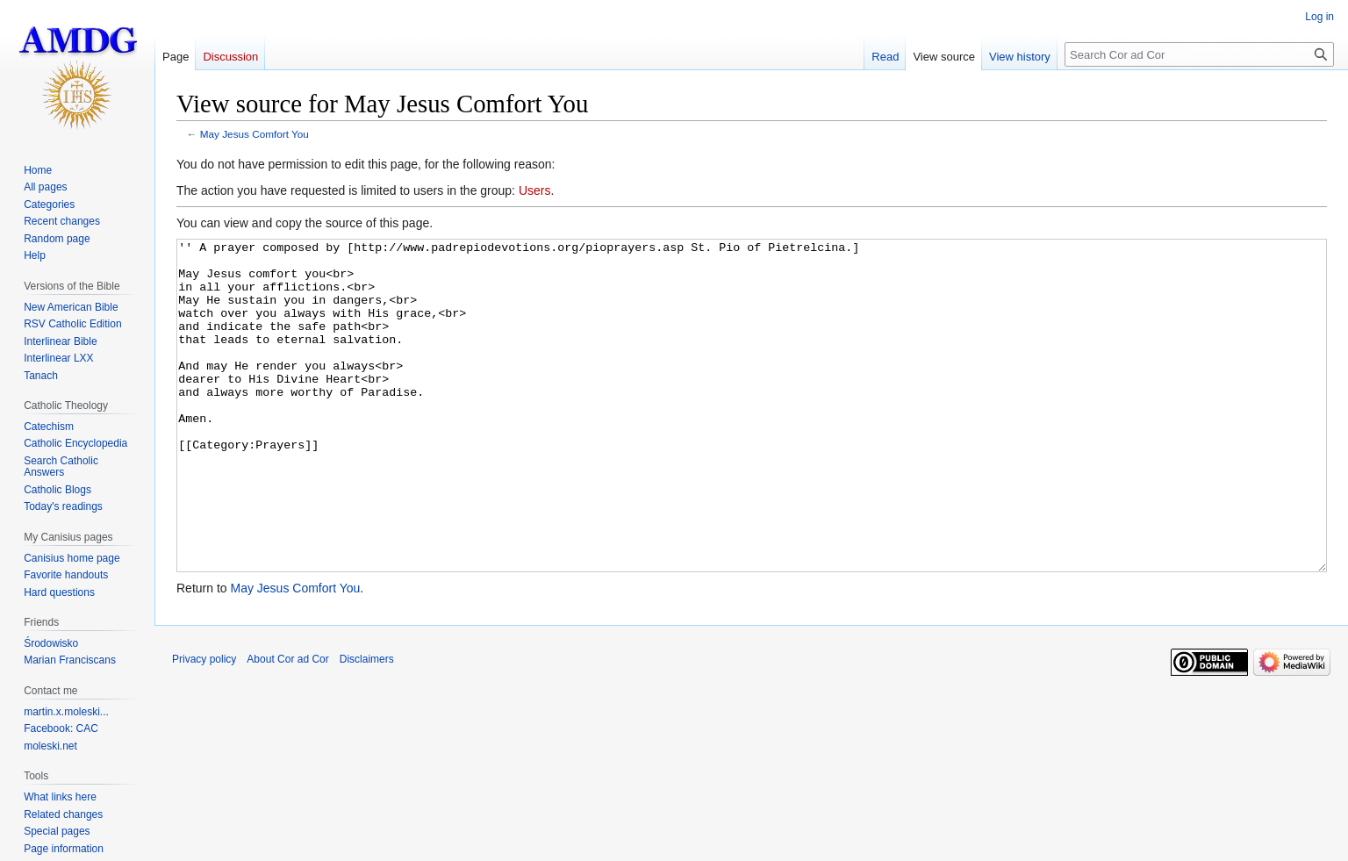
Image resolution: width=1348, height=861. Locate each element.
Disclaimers (367, 725)
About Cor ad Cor (287, 725)
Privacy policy (204, 725)
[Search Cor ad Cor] (1199, 54)
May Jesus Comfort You (254, 134)
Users (535, 190)
